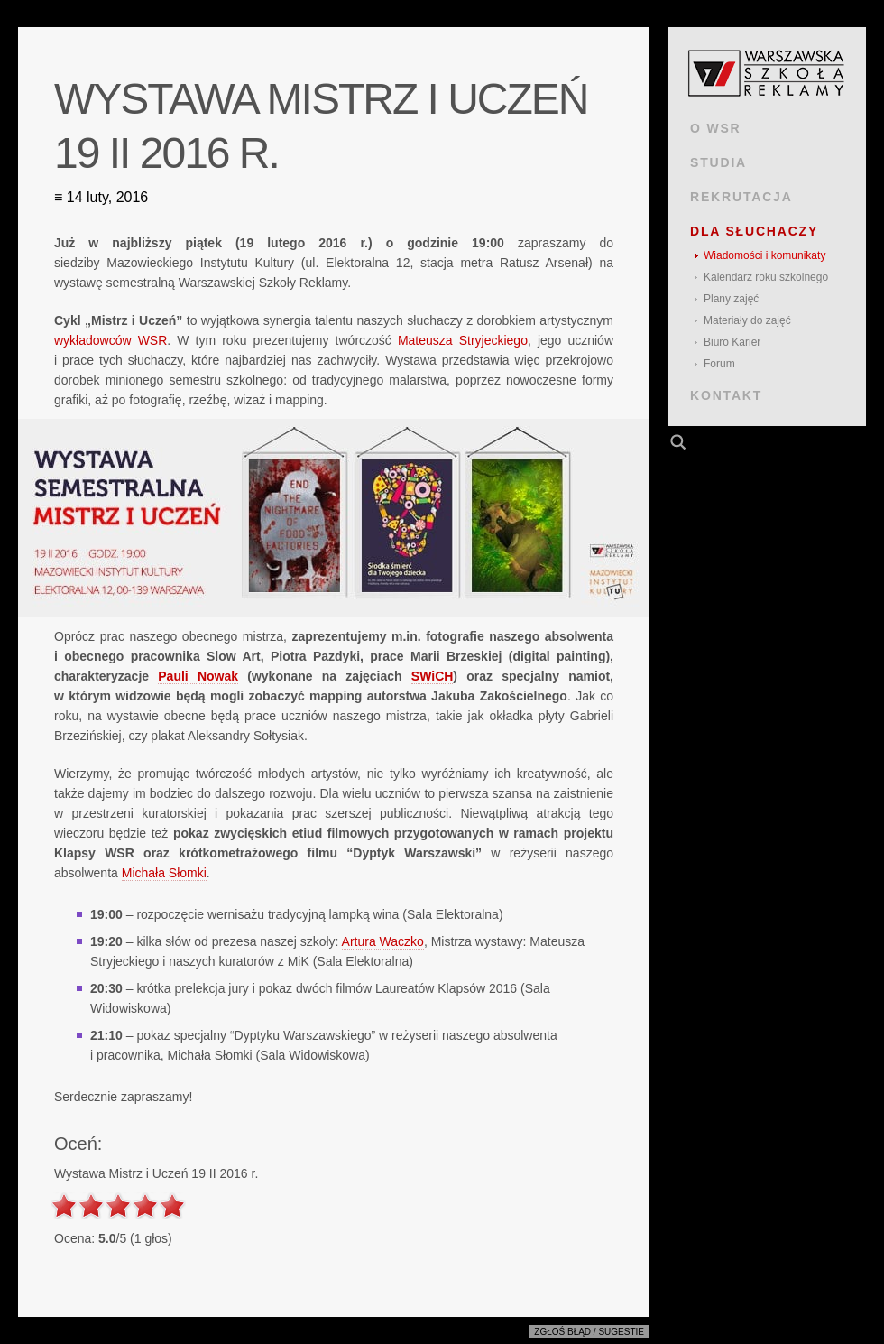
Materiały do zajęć (747, 320)
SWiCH (432, 676)
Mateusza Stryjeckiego (463, 340)
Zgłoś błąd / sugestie (589, 1332)
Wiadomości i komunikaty (764, 255)
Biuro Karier (732, 342)
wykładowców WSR (110, 340)
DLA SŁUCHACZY (754, 231)
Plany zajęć (731, 298)
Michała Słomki (164, 873)
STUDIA (718, 162)
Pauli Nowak (198, 676)
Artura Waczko (383, 941)
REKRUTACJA (741, 197)
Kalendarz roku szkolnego (766, 277)
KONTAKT (726, 395)
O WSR (715, 128)
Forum (719, 363)
